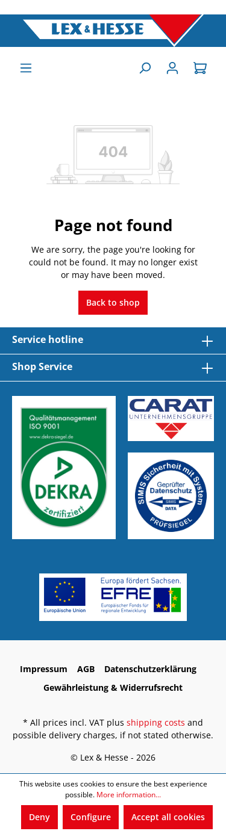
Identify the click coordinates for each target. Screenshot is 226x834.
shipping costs (156, 722)
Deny (39, 817)
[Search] (145, 68)
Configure (91, 817)
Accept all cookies (168, 817)
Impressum (43, 669)
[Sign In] (172, 68)
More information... (128, 794)
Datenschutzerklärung (150, 669)
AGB (86, 669)
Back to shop (113, 302)
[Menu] (26, 68)
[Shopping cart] (200, 68)
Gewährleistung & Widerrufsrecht (113, 687)
